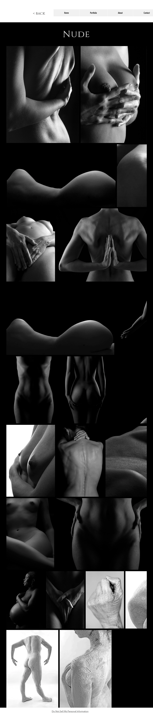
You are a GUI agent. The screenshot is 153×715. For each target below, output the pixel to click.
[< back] (39, 13)
